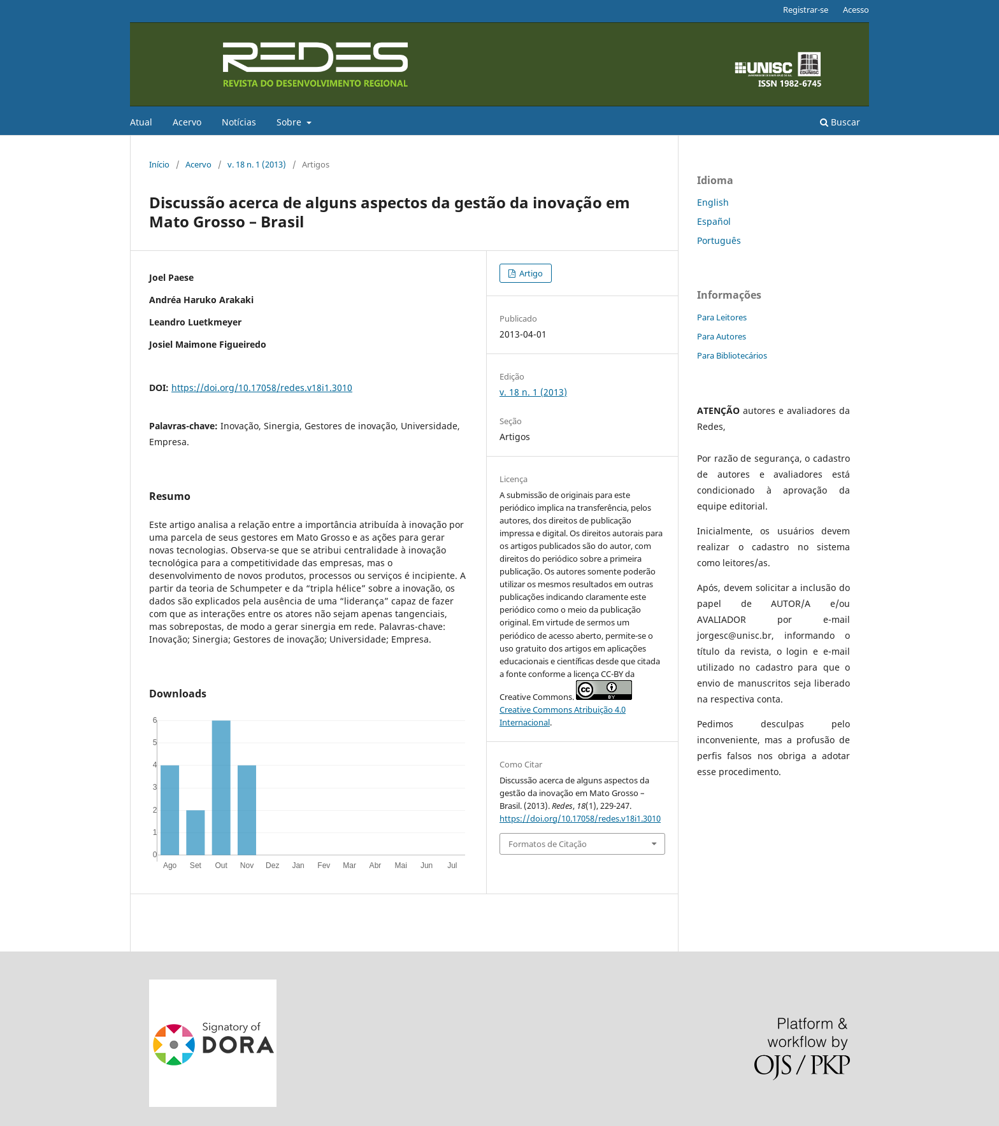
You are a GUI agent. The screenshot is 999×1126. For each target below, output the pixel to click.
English (713, 202)
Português (719, 240)
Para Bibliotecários (732, 355)
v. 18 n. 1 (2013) (256, 164)
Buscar (840, 122)
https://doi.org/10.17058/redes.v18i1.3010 (261, 387)
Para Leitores (722, 317)
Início (159, 164)
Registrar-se (805, 9)
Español (714, 221)
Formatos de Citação (547, 844)
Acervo (187, 122)
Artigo (530, 273)
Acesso (856, 9)
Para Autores (721, 336)
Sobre (290, 122)
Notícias (239, 122)
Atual (141, 122)
